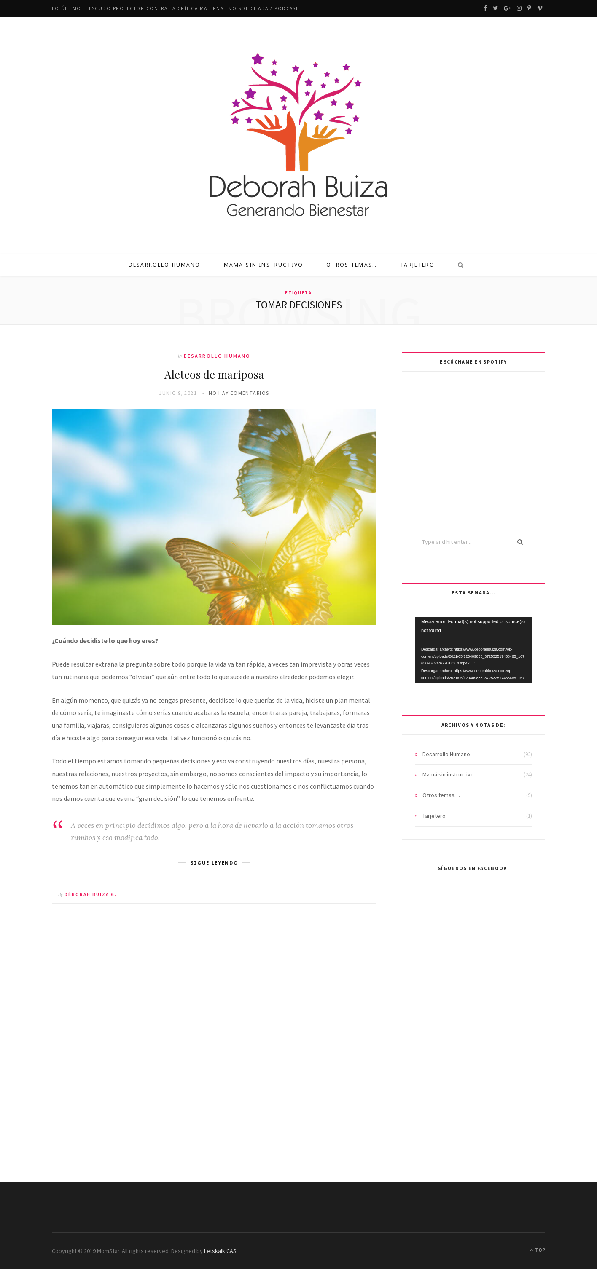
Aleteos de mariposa (214, 374)
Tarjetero (417, 264)
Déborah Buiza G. (91, 894)
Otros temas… (351, 264)
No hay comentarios (239, 393)
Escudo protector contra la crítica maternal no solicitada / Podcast (193, 8)
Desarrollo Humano (165, 264)
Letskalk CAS (220, 1251)
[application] (473, 650)
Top (537, 1250)
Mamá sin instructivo (263, 264)
